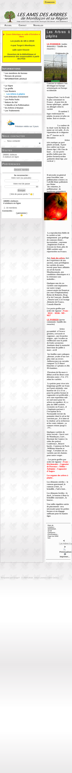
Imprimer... (64, 555)
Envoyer (21, 190)
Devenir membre (21, 170)
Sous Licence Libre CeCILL (47, 578)
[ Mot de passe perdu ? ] (22, 194)
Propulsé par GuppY (10, 578)
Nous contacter (13, 135)
